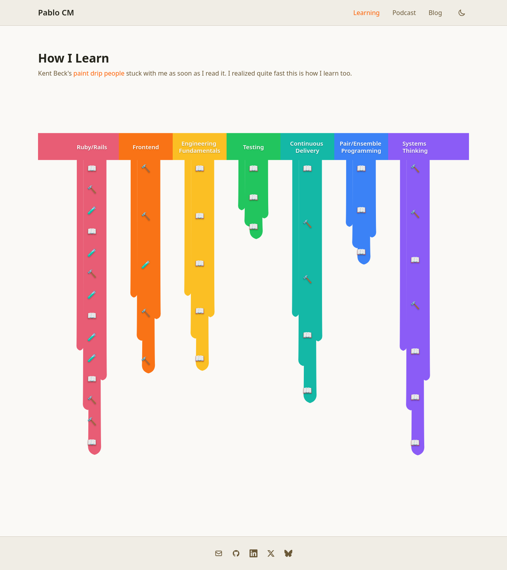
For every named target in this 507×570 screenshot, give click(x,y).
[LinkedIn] (253, 553)
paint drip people (98, 73)
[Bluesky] (288, 553)
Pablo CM (56, 12)
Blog (435, 12)
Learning (366, 12)
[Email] (219, 553)
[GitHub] (236, 553)
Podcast (404, 12)
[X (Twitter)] (271, 553)
